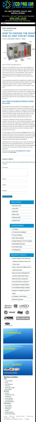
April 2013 (15, 211)
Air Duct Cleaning (17, 235)
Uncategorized (20, 151)
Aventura (7, 386)
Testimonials (30, 416)
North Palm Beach (10, 414)
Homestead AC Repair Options (20, 284)
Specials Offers (20, 416)
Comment (5, 167)
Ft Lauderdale (9, 400)
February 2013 (16, 217)
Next (12, 30)
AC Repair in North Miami (19, 296)
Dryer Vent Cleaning (18, 238)
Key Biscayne (9, 384)
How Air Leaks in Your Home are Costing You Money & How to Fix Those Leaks (21, 261)
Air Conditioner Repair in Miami (21, 287)
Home (5, 416)
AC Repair (15, 229)
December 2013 (16, 205)
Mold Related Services (18, 244)
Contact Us (7, 417)
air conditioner (23, 132)
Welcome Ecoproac (17, 299)
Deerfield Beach (9, 401)
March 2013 (15, 214)
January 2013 (16, 220)
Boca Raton (8, 407)
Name (4, 179)
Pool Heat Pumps (17, 247)
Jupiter (7, 410)
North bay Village (10, 387)
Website (4, 190)
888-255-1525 (18, 18)
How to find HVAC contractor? (20, 281)
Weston (7, 393)
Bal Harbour (8, 389)
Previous (5, 30)
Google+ (27, 419)
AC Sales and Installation (19, 232)
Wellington (8, 408)
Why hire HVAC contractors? (20, 278)
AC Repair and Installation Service (13, 419)
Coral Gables (8, 381)
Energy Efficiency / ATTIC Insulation (22, 241)
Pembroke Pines (9, 394)
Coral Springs (9, 398)
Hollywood (8, 396)
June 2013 (15, 208)
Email (4, 185)
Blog (13, 417)
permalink (13, 152)
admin (23, 39)
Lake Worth (8, 405)
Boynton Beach (9, 412)
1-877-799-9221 (13, 364)
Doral (6, 382)
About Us (11, 416)
